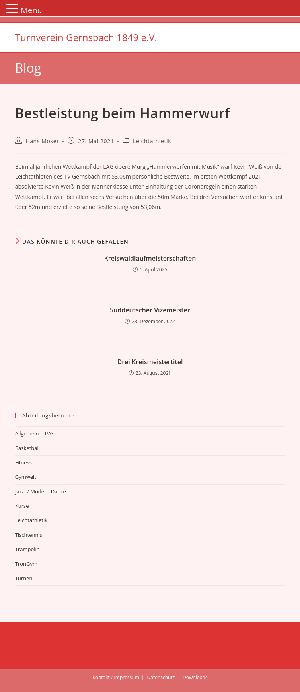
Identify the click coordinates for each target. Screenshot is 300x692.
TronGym (26, 563)
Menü (31, 10)
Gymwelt (25, 476)
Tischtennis (28, 534)
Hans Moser (42, 141)
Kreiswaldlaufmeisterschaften (150, 258)
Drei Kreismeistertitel (150, 361)
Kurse (22, 505)
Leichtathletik (152, 141)
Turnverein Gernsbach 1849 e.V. (86, 37)
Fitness (23, 462)
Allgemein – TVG (34, 433)
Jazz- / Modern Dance (40, 491)
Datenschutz (161, 677)
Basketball (27, 448)
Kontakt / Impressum (115, 677)
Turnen (24, 578)
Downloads (195, 677)
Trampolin (27, 549)
